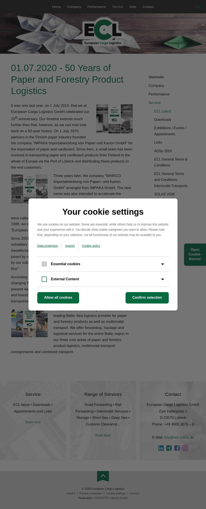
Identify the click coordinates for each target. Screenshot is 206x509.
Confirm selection (147, 297)
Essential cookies (65, 264)
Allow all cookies (58, 297)
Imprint (70, 246)
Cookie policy (91, 246)
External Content (65, 279)
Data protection (47, 246)
